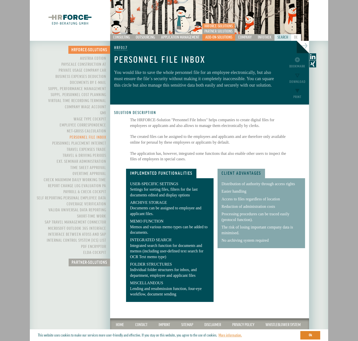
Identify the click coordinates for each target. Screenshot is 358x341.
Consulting (121, 37)
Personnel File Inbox (88, 137)
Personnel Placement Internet (79, 143)
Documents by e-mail (88, 83)
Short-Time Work (91, 216)
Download (297, 82)
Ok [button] (310, 335)
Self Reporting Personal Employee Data (71, 198)
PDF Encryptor (93, 247)
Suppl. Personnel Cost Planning (78, 95)
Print (297, 97)
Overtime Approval (89, 174)
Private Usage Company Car (82, 70)
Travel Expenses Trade (86, 150)
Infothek (264, 37)
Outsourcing (145, 37)
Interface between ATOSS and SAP (77, 234)
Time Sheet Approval (88, 168)
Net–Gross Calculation (86, 131)
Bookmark (297, 66)
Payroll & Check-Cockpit (84, 192)
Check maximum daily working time (75, 180)
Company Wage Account (85, 107)
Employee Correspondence (83, 125)
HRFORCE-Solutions (218, 26)
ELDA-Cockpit (94, 253)
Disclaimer (212, 325)
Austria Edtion (93, 58)
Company (245, 37)
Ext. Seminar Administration (81, 162)
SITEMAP (187, 325)
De (296, 37)
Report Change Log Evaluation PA (77, 186)
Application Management (180, 37)
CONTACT (141, 325)
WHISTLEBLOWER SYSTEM (283, 325)
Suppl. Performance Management (77, 89)
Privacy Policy (243, 325)
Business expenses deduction (80, 77)
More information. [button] (230, 335)
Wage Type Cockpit (90, 119)
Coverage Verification (86, 204)
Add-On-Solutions (218, 37)
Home (120, 325)
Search (282, 37)
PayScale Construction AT (83, 64)
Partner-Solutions (218, 31)
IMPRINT (164, 325)
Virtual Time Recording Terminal (77, 101)
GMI (103, 113)
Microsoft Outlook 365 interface (77, 228)
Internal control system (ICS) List (76, 240)
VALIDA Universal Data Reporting (77, 210)
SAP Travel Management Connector (75, 222)
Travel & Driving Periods (84, 156)
